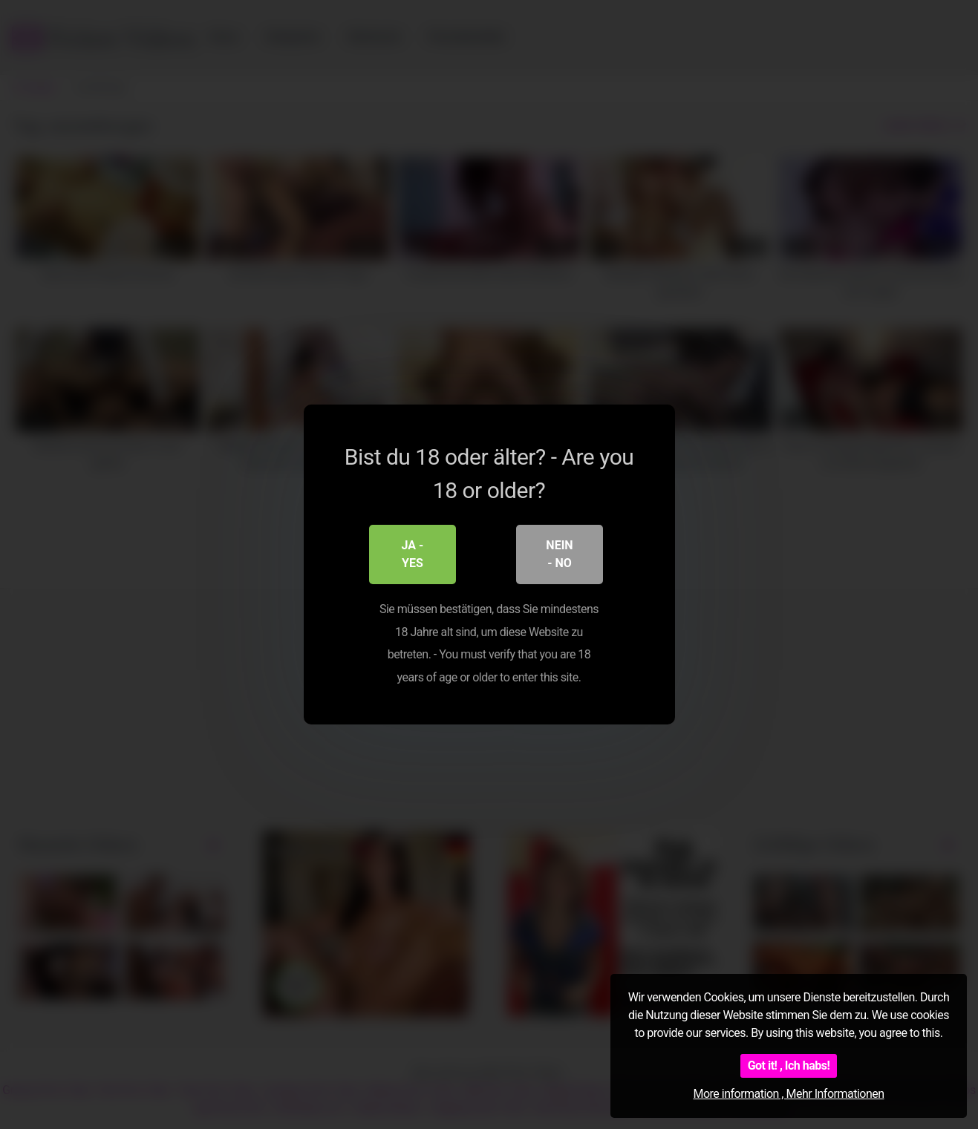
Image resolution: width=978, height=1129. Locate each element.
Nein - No (559, 555)
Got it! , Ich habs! (789, 1065)
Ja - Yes (413, 555)
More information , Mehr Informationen (788, 1094)
